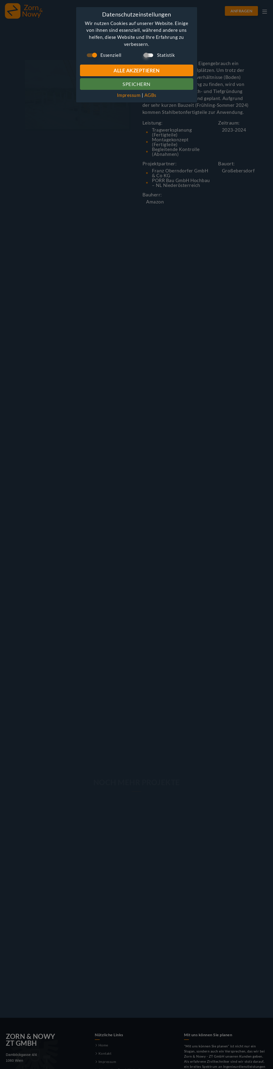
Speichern (136, 84)
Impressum (129, 95)
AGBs (150, 95)
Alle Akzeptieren (136, 70)
